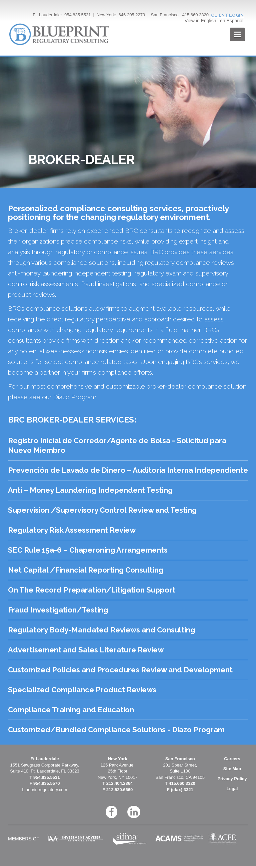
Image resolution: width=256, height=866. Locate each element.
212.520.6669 (119, 789)
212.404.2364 (119, 783)
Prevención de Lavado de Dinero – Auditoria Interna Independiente (128, 470)
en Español (231, 20)
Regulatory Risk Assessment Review (72, 530)
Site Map (232, 768)
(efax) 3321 (182, 789)
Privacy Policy (232, 778)
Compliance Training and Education (71, 709)
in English (206, 20)
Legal (232, 788)
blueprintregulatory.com (44, 789)
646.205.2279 (132, 14)
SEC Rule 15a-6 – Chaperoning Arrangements (88, 550)
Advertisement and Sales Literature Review (86, 649)
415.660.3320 (195, 14)
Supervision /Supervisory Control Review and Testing (102, 510)
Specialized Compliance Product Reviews (82, 689)
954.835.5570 (46, 783)
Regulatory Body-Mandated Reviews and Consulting (101, 629)
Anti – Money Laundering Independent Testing (90, 490)
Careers (232, 758)
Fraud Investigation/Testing (58, 610)
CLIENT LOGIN (227, 15)
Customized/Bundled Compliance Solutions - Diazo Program (116, 729)
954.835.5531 (77, 14)
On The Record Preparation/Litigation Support (91, 590)
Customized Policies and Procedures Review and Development (120, 669)
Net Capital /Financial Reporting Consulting (85, 570)
